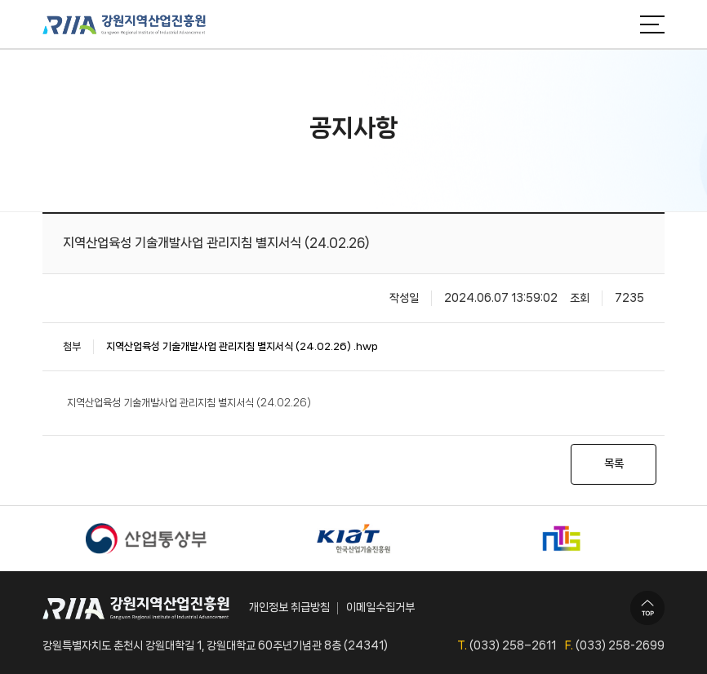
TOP (647, 608)
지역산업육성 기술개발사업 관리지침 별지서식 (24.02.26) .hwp (242, 346)
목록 (614, 463)
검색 (615, 24)
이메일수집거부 (380, 607)
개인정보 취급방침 (289, 607)
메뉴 (652, 24)
